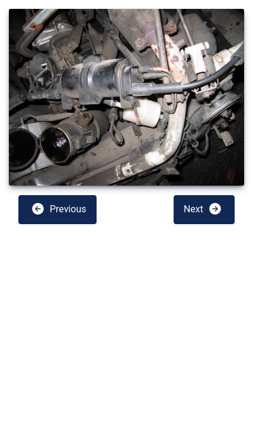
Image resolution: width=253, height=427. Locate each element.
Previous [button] (59, 209)
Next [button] (203, 209)
